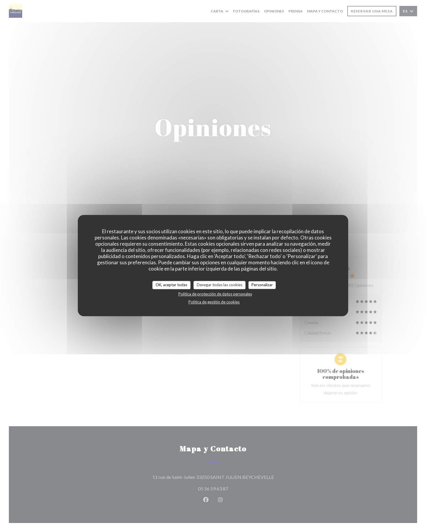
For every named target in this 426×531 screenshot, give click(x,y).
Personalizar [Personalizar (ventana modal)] (262, 284)
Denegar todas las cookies (219, 284)
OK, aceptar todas (171, 284)
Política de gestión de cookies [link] (214, 302)
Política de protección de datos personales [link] (215, 294)
